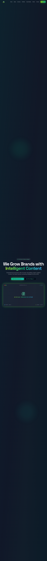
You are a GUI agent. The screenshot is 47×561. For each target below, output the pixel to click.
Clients (33, 1)
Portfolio (23, 1)
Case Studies (28, 1)
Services (18, 1)
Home (11, 1)
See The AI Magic (30, 278)
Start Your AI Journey (17, 278)
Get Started (43, 1)
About (15, 1)
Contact (37, 1)
